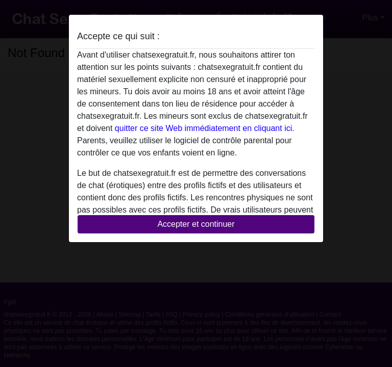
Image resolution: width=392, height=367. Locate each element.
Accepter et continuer (195, 224)
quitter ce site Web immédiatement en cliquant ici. (205, 128)
